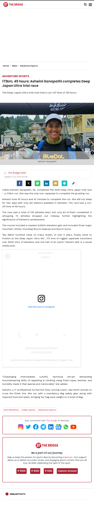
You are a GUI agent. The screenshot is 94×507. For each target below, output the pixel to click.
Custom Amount (67, 471)
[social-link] (73, 183)
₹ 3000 (35, 471)
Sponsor (68, 457)
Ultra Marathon (11, 409)
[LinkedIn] (46, 183)
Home (7, 66)
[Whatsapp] (37, 183)
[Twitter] (28, 183)
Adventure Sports (15, 76)
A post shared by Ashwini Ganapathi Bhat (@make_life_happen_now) (41, 360)
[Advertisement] (48, 37)
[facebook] (19, 183)
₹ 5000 (21, 471)
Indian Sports (28, 409)
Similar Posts (17, 494)
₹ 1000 (48, 471)
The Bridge (51, 420)
